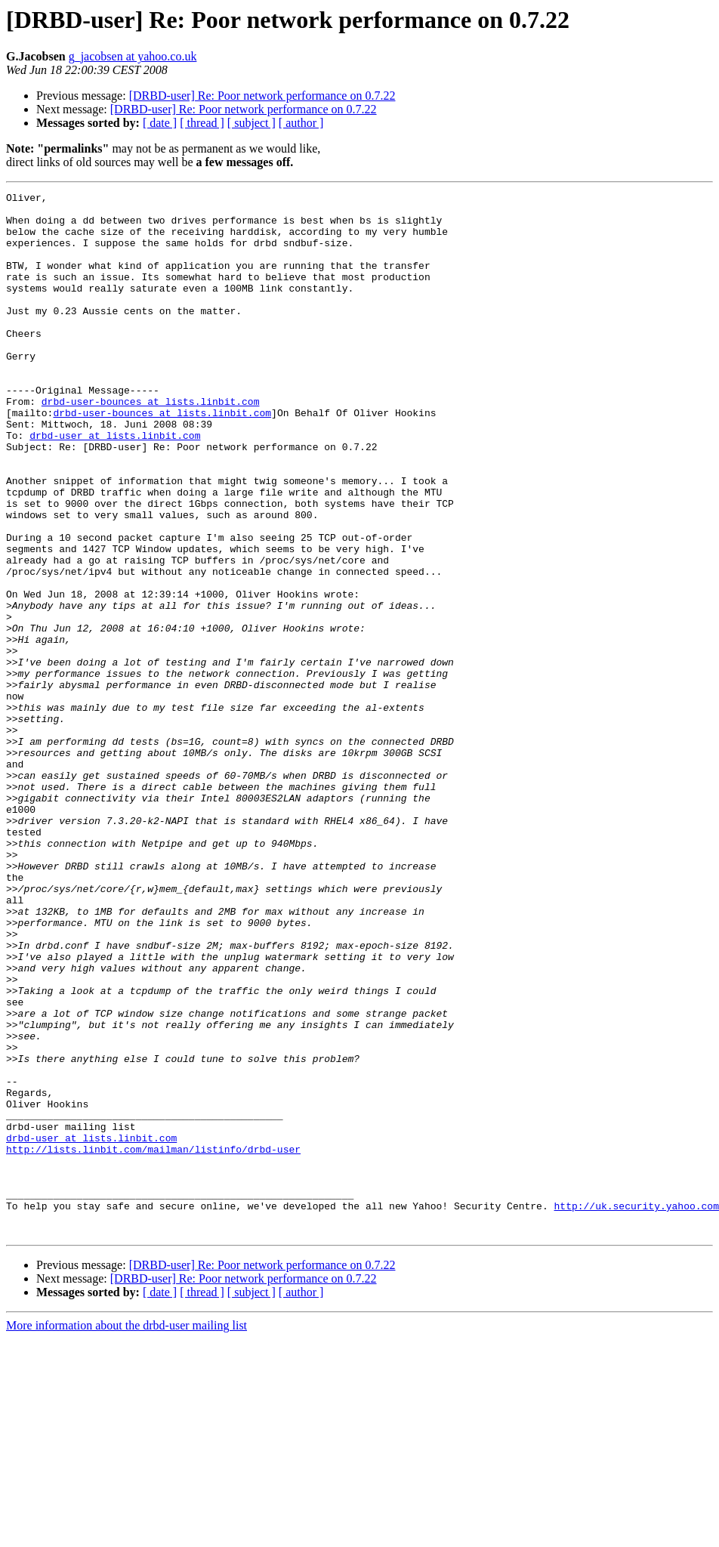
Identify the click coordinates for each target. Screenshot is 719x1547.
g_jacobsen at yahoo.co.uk (133, 56)
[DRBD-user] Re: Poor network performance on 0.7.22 (262, 95)
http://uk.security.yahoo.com (636, 1409)
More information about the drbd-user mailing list (126, 1533)
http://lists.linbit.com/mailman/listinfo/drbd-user (153, 1341)
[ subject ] (251, 122)
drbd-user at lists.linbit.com (114, 485)
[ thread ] (202, 122)
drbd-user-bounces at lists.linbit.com (151, 444)
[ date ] (160, 122)
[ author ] (301, 122)
